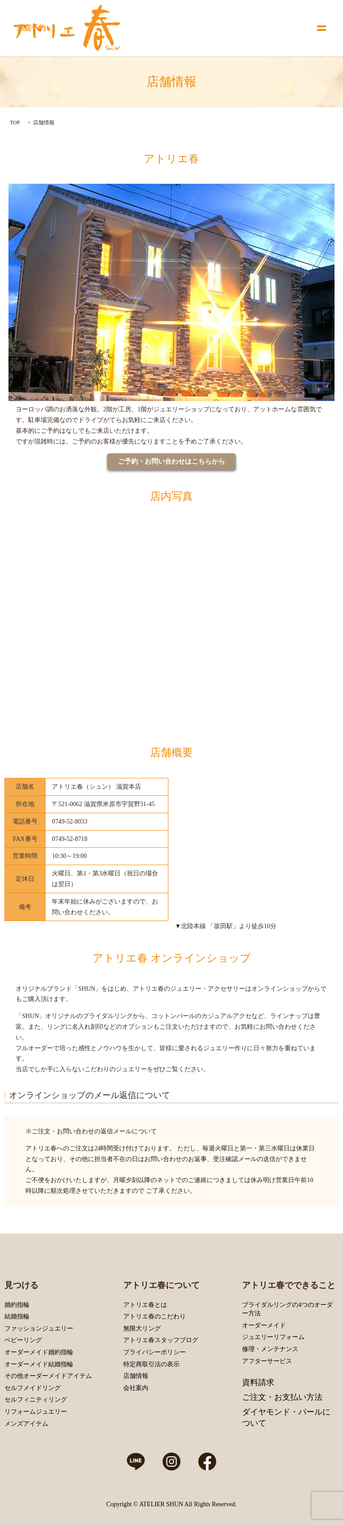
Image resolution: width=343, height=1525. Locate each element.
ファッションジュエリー (38, 1328)
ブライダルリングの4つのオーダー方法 (287, 1309)
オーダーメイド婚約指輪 (38, 1352)
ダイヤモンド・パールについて (286, 1417)
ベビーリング (23, 1340)
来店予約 (31, 28)
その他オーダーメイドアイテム (48, 1376)
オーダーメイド (264, 1325)
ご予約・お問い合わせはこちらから (171, 461)
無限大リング (142, 1328)
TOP (15, 122)
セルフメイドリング (32, 1388)
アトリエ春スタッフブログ (160, 1340)
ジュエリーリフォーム (273, 1337)
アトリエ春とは (145, 1304)
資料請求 (258, 1382)
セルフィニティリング (35, 1399)
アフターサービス (267, 1361)
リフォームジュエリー (35, 1411)
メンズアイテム (26, 1423)
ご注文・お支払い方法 (282, 1397)
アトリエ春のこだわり (154, 1316)
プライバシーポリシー (154, 1352)
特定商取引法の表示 (151, 1364)
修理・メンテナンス (270, 1349)
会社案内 (135, 1388)
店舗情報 (135, 1376)
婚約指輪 (16, 1304)
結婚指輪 (16, 1316)
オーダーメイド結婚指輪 (38, 1364)
